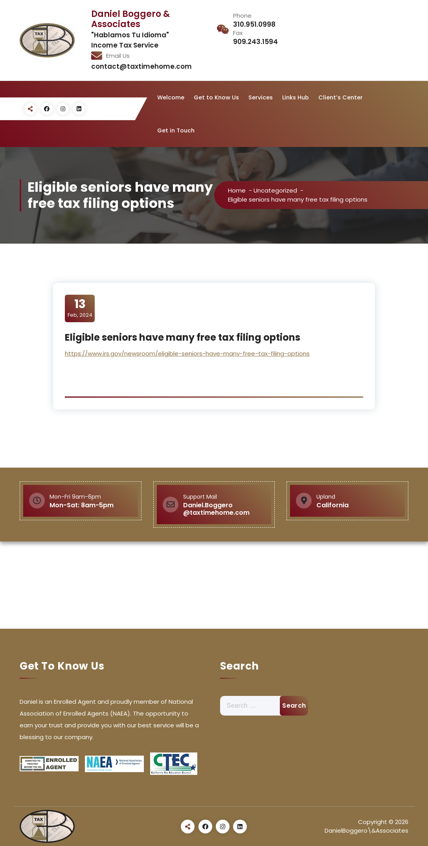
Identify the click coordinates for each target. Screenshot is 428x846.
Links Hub (295, 97)
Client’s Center (340, 97)
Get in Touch (176, 130)
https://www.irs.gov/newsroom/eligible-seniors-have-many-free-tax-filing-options (187, 353)
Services (260, 97)
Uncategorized (275, 190)
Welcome (170, 97)
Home (237, 190)
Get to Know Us (216, 97)
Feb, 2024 (80, 308)
